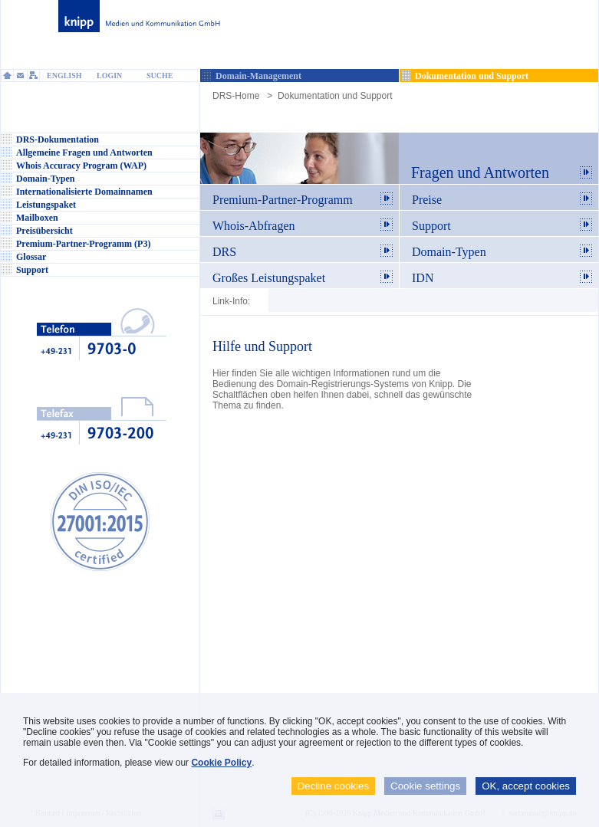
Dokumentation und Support (335, 95)
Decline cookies (333, 786)
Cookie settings (425, 786)
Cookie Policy (221, 762)
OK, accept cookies (526, 786)
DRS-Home (235, 95)
